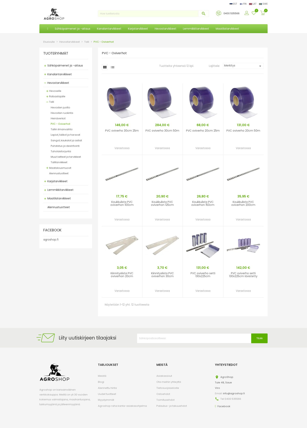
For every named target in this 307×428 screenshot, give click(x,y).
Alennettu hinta (107, 388)
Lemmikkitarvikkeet (60, 190)
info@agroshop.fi (234, 393)
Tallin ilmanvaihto (62, 129)
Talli (51, 101)
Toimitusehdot (165, 400)
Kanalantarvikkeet (59, 74)
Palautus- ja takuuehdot (171, 406)
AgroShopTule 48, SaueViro (224, 382)
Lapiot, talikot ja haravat (65, 134)
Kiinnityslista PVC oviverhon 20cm (122, 274)
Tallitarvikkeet (59, 162)
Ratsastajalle (57, 96)
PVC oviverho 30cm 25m (122, 131)
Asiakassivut (164, 376)
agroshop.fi (51, 239)
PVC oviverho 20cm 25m (203, 131)
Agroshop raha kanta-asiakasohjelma (122, 406)
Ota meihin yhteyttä (168, 382)
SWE (263, 3)
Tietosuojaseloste (167, 388)
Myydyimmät (106, 400)
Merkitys (243, 66)
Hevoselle (55, 91)
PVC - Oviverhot (60, 124)
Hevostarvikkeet (58, 83)
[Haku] (153, 13)
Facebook (223, 406)
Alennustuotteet (58, 173)
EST (234, 3)
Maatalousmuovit (60, 168)
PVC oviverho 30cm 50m (162, 131)
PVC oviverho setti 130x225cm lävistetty (243, 274)
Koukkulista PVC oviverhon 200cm (243, 203)
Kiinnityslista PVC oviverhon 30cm (162, 274)
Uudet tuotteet (107, 394)
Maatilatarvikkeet (59, 198)
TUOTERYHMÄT (55, 53)
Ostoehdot (163, 394)
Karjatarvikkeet (57, 181)
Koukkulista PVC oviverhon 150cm (202, 203)
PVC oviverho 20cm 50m (243, 131)
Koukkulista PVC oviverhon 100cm (122, 203)
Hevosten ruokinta (62, 113)
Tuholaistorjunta (61, 151)
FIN (243, 3)
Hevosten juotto (60, 107)
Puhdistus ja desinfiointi (65, 146)
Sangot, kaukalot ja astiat (66, 140)
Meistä (102, 376)
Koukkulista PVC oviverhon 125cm (162, 203)
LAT (253, 3)
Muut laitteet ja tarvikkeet (66, 156)
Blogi (101, 382)
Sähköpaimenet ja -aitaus (65, 65)
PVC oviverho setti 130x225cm (203, 274)
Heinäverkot (58, 118)
